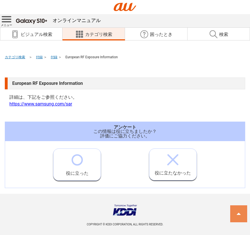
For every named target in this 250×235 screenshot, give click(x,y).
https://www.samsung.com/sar (40, 104)
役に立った (77, 162)
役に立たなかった (173, 162)
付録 (39, 57)
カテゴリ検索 (15, 57)
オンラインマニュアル (58, 20)
